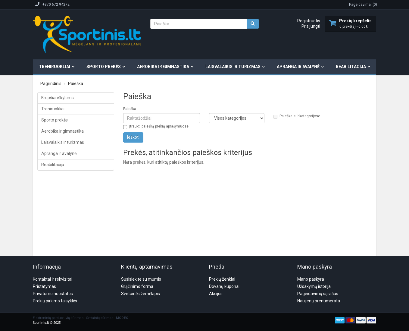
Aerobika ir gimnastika (163, 66)
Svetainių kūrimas (99, 289)
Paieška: (130, 109)
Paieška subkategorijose (296, 116)
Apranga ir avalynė (298, 66)
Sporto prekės (103, 66)
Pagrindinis (50, 83)
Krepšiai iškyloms (57, 97)
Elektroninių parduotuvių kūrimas (58, 289)
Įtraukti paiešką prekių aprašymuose (156, 126)
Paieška (75, 83)
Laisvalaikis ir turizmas (233, 66)
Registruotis (308, 20)
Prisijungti (310, 26)
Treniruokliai (54, 66)
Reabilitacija (351, 66)
